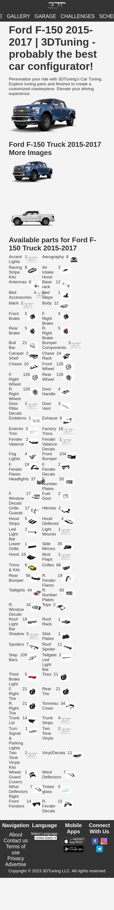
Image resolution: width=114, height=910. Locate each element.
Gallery (18, 16)
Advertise (15, 864)
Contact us (16, 840)
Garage (45, 16)
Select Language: (44, 833)
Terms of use (15, 849)
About (15, 834)
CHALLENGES (78, 16)
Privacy (15, 858)
